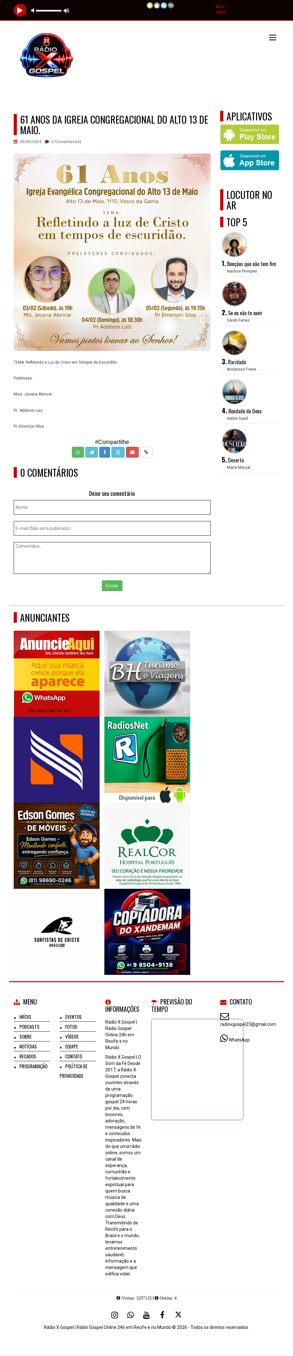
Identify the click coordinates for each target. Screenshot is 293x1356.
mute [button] (34, 10)
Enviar (112, 585)
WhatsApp (239, 1039)
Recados (27, 1056)
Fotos (71, 1026)
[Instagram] (114, 1315)
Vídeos (72, 1036)
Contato (73, 1056)
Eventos (73, 1016)
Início (25, 1016)
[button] (272, 37)
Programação (33, 1066)
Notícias (28, 1046)
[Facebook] (162, 1315)
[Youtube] (146, 1315)
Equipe (71, 1046)
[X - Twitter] (178, 1315)
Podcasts (29, 1026)
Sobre (25, 1036)
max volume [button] (66, 10)
